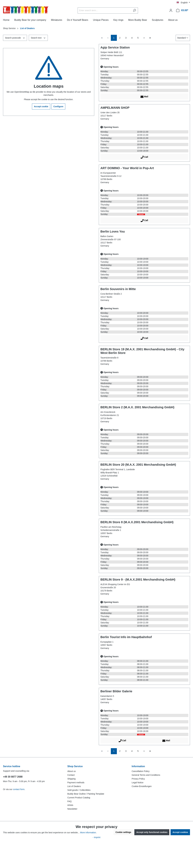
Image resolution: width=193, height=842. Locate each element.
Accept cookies (180, 832)
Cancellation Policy (140, 771)
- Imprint (96, 837)
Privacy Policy (138, 779)
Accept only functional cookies (151, 832)
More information (88, 832)
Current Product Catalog (78, 797)
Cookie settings (123, 832)
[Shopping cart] (182, 10)
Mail (144, 96)
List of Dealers (74, 786)
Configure (58, 106)
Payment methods (75, 782)
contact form (18, 789)
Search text (38, 37)
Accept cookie (41, 106)
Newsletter (72, 809)
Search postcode (15, 37)
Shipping (71, 779)
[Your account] (170, 10)
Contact (71, 775)
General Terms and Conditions (146, 775)
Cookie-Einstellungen (142, 786)
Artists (70, 805)
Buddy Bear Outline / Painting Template (85, 794)
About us (71, 771)
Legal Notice (137, 782)
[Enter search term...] (104, 10)
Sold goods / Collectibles (78, 790)
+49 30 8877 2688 (12, 776)
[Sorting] (183, 38)
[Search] (134, 10)
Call (144, 156)
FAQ (69, 801)
